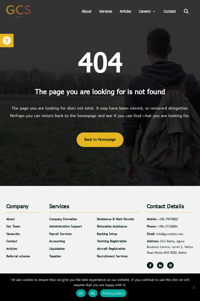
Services (105, 11)
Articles (125, 11)
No (93, 293)
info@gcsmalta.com (170, 234)
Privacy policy (113, 293)
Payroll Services (60, 234)
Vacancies (13, 234)
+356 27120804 (167, 226)
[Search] (186, 11)
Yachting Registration (112, 241)
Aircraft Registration (111, 249)
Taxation (55, 256)
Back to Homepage (100, 139)
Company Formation (63, 219)
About (86, 11)
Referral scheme (18, 256)
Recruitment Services (112, 256)
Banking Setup (107, 234)
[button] (7, 40)
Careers (147, 11)
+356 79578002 (168, 219)
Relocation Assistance (112, 226)
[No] (193, 287)
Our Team (13, 226)
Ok (81, 293)
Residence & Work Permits (115, 219)
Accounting (57, 241)
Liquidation (57, 249)
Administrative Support (65, 226)
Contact (170, 11)
